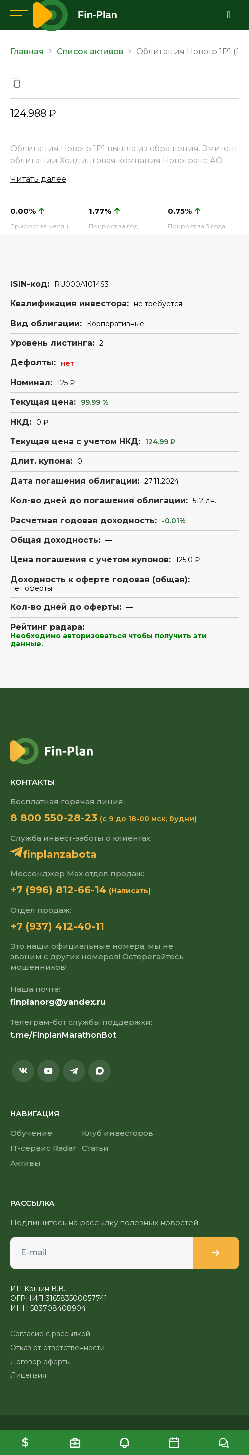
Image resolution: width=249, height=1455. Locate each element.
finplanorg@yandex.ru (58, 1002)
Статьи (95, 1148)
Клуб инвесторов (117, 1133)
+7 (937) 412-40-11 (57, 926)
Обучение (31, 1133)
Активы (25, 1163)
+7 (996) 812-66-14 (58, 890)
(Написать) (130, 890)
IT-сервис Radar (43, 1148)
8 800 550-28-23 (53, 818)
